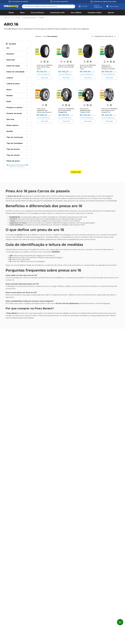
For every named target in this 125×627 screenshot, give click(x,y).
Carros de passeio (29, 18)
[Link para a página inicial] (9, 17)
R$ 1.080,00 (21, 166)
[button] (17, 48)
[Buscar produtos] (24, 6)
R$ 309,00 (13, 166)
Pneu (18, 18)
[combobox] (48, 6)
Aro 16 (41, 18)
